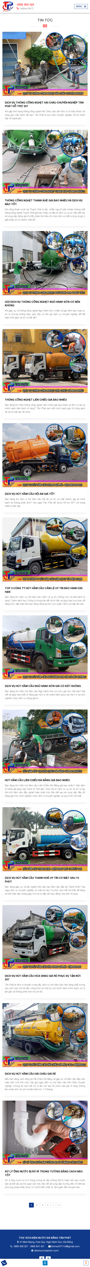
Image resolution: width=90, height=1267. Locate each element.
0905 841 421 (37, 1246)
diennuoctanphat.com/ (46, 1250)
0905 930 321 (21, 1246)
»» (59, 1205)
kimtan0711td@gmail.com (65, 1246)
